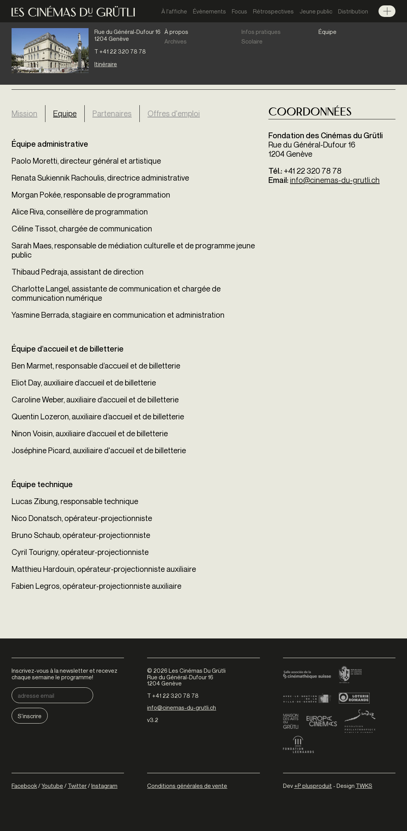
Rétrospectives (273, 11)
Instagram (104, 785)
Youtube (52, 785)
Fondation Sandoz (360, 721)
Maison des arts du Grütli (290, 721)
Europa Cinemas (321, 721)
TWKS (364, 785)
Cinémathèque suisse (307, 675)
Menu (387, 11)
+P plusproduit (313, 785)
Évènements (209, 11)
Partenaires (112, 113)
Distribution (353, 11)
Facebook (24, 785)
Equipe (68, 113)
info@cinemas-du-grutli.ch (335, 180)
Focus (239, 11)
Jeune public (316, 11)
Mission (24, 113)
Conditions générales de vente (187, 785)
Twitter (77, 785)
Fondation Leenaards (298, 744)
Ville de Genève (307, 698)
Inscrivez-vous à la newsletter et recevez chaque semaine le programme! (64, 673)
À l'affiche (174, 11)
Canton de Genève (350, 675)
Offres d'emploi (173, 113)
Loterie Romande (354, 698)
